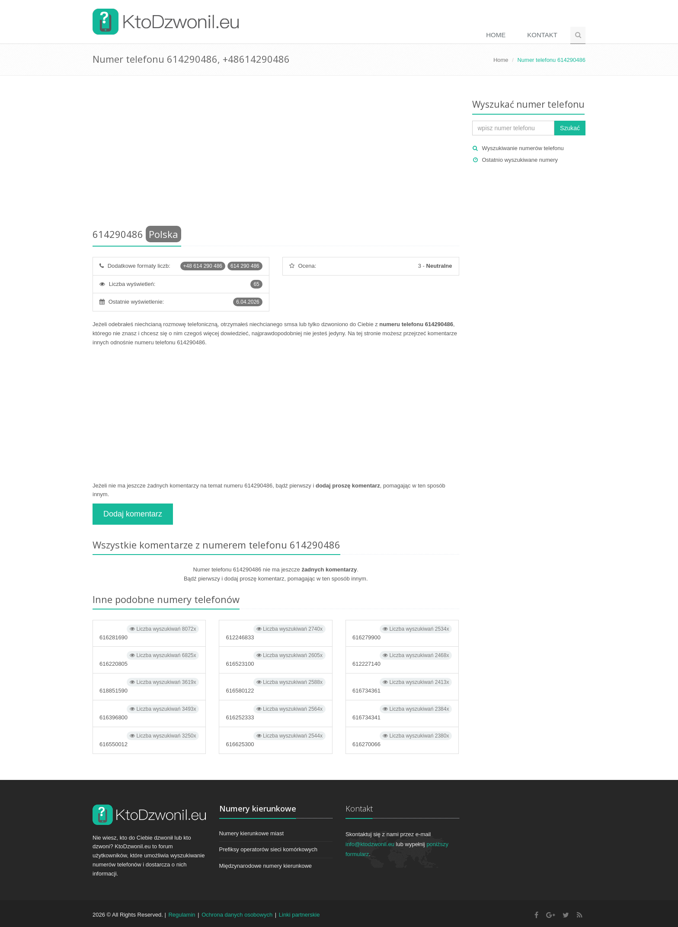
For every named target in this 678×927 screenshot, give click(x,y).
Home (495, 34)
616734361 (402, 686)
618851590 (149, 686)
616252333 (275, 713)
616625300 (275, 739)
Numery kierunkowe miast (251, 833)
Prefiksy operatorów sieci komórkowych (268, 849)
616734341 (402, 713)
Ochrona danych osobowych (236, 914)
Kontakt (542, 34)
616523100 (275, 659)
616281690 (149, 633)
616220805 (149, 659)
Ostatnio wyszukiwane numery (520, 160)
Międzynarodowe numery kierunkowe (265, 866)
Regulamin (181, 914)
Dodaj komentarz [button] (132, 514)
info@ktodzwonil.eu (369, 844)
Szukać (570, 128)
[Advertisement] (276, 153)
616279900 (402, 633)
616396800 (149, 713)
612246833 (275, 633)
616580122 (275, 686)
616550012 (149, 739)
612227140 (402, 659)
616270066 (402, 739)
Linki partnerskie (299, 914)
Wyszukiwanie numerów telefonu (523, 148)
